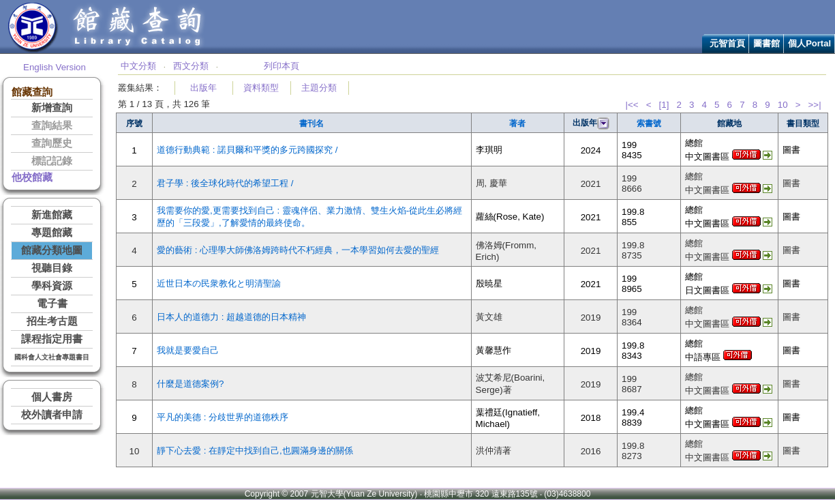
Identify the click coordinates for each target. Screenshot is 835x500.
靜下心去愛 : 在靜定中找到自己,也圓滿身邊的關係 (255, 450)
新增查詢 (51, 107)
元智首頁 (727, 43)
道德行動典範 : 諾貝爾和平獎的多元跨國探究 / (247, 150)
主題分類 (319, 88)
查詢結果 (51, 125)
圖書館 (766, 43)
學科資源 (51, 285)
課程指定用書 (51, 339)
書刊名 (311, 123)
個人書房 (51, 397)
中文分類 (138, 66)
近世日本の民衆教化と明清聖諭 (219, 283)
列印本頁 (281, 66)
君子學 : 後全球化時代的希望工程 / (225, 183)
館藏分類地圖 (51, 250)
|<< (631, 105)
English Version (54, 67)
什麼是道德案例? (190, 384)
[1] (664, 105)
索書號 (649, 123)
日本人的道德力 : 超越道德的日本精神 (231, 317)
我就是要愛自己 (188, 350)
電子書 (52, 303)
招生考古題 (52, 321)
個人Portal (809, 43)
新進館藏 (51, 214)
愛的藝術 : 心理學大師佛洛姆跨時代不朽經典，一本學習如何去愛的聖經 (298, 250)
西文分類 (191, 66)
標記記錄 (51, 161)
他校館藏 (32, 177)
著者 (517, 123)
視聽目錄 (51, 268)
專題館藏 (51, 232)
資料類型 (261, 88)
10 (783, 105)
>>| (814, 105)
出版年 (203, 88)
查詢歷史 (51, 143)
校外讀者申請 (51, 414)
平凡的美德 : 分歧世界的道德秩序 (222, 417)
